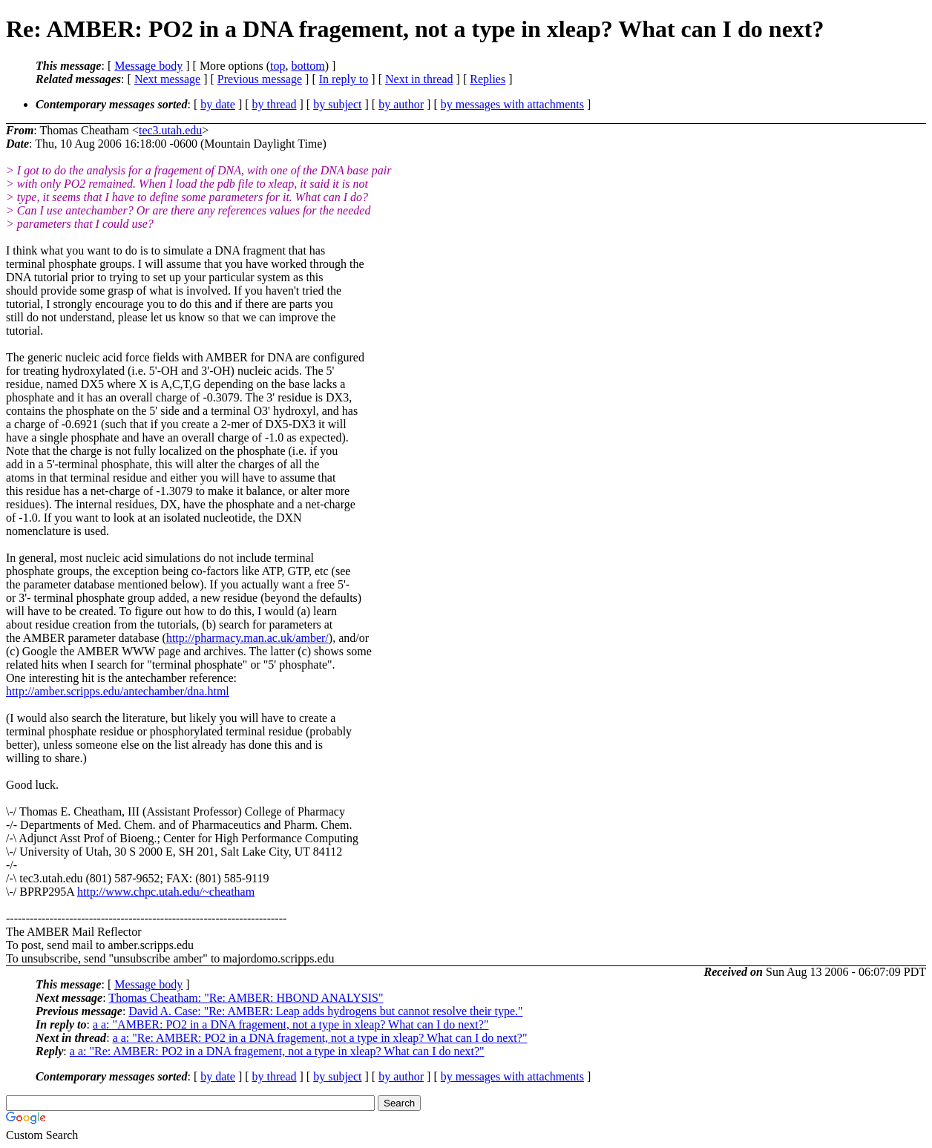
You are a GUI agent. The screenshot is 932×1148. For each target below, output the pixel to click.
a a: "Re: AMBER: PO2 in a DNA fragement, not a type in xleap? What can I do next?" (320, 1037)
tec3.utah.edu (170, 130)
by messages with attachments (512, 104)
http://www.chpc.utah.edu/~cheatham (166, 891)
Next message (167, 79)
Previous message (259, 79)
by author (401, 104)
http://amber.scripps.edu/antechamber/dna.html (117, 691)
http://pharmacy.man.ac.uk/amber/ (247, 638)
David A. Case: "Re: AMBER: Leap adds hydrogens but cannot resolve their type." (325, 1011)
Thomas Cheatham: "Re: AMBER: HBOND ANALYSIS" (245, 997)
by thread (274, 104)
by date (217, 104)
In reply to (344, 79)
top (277, 65)
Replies (487, 79)
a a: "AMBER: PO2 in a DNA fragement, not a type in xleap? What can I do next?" (291, 1024)
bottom (307, 65)
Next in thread (419, 79)
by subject (337, 104)
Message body (148, 65)
